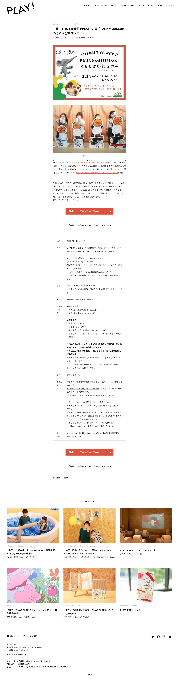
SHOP (114, 5)
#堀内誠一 (56, 24)
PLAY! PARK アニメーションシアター (139, 550)
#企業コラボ (81, 546)
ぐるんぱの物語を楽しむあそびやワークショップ (97, 173)
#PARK (76, 24)
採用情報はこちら (24, 664)
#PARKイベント (67, 24)
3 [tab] (91, 160)
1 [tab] (87, 160)
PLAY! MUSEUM (49, 667)
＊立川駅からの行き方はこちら (18, 650)
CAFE (105, 5)
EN (170, 5)
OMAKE (160, 5)
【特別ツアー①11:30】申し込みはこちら (89, 211)
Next (123, 160)
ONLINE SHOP (127, 5)
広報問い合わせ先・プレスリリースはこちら (35, 661)
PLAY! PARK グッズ (130, 610)
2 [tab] (89, 160)
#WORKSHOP (20, 546)
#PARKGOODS (68, 606)
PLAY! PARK (62, 667)
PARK (96, 5)
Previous (55, 160)
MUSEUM (86, 5)
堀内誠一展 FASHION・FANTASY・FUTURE (90, 162)
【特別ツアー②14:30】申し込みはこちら (89, 225)
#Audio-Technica (69, 546)
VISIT (150, 5)
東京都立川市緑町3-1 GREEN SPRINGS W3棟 (24, 647)
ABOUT (140, 5)
